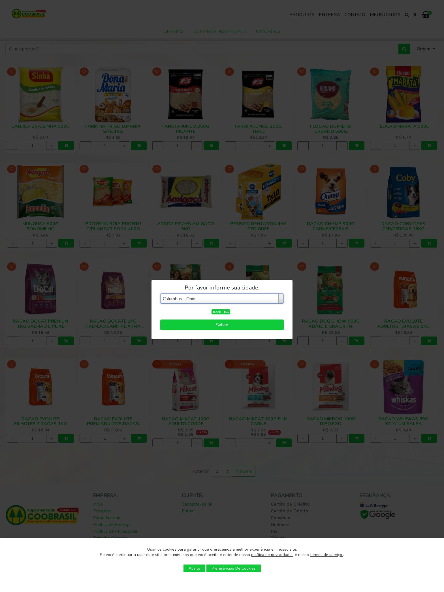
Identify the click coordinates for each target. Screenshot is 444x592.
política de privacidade (272, 554)
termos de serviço (326, 554)
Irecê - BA (221, 312)
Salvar (222, 325)
